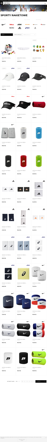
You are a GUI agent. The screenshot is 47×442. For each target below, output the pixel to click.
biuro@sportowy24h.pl (15, 0)
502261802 (5, 0)
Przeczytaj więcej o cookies (22, 440)
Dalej (41, 381)
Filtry (7, 34)
